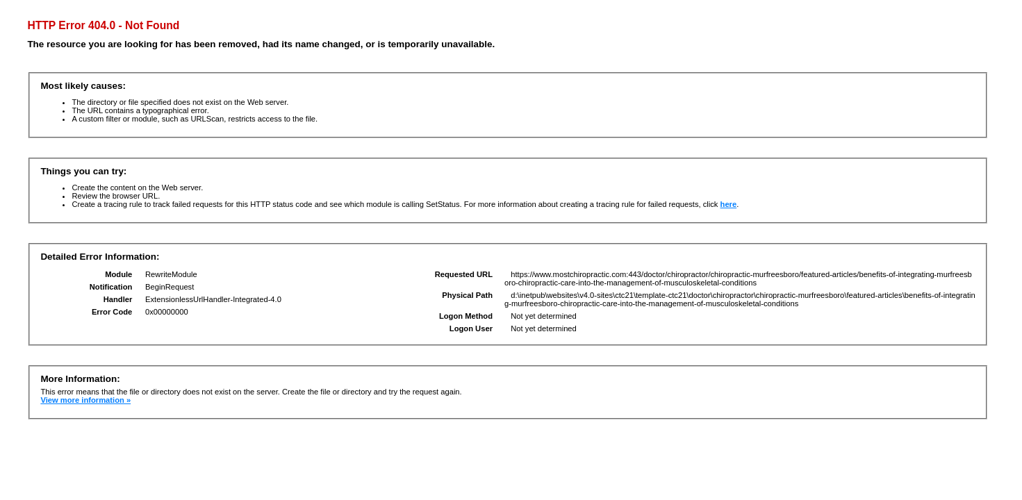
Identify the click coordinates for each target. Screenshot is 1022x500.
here (728, 204)
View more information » (85, 400)
